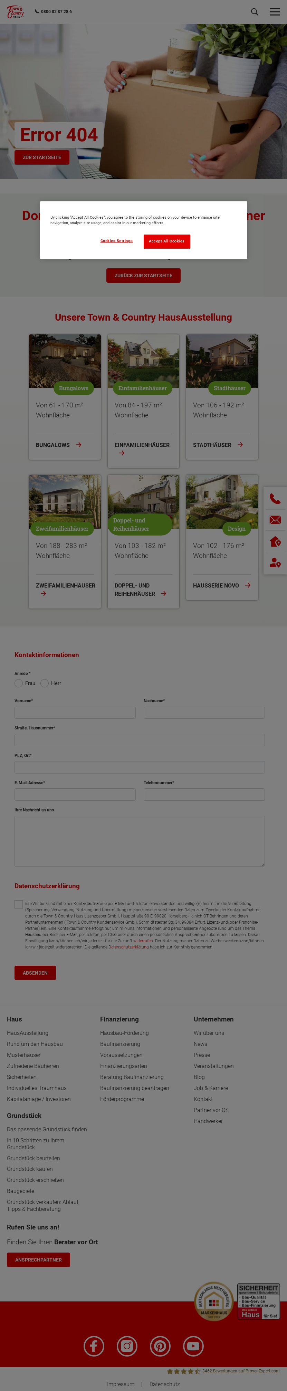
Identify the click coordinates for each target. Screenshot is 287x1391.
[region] (143, 230)
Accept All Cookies (167, 241)
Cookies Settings (117, 241)
